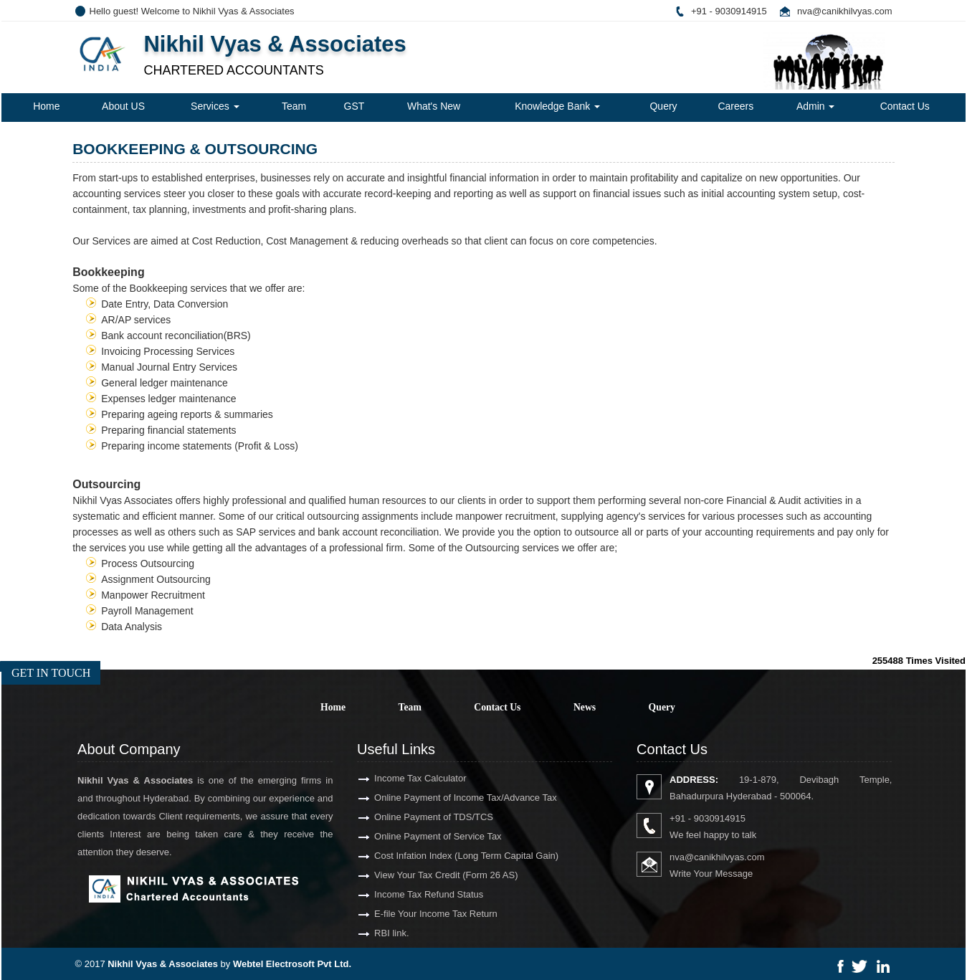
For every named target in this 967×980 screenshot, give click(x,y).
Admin (815, 106)
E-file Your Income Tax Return (419, 913)
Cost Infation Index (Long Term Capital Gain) (450, 855)
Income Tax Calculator (403, 778)
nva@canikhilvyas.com (844, 11)
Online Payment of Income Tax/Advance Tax (449, 797)
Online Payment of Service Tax (421, 836)
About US (123, 106)
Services (215, 106)
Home (46, 106)
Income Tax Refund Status (412, 894)
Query (663, 106)
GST (354, 106)
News (584, 707)
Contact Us (905, 106)
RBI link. (375, 933)
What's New (433, 106)
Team (294, 106)
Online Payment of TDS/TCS (417, 817)
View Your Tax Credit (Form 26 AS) (429, 875)
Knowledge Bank (557, 106)
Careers (735, 106)
